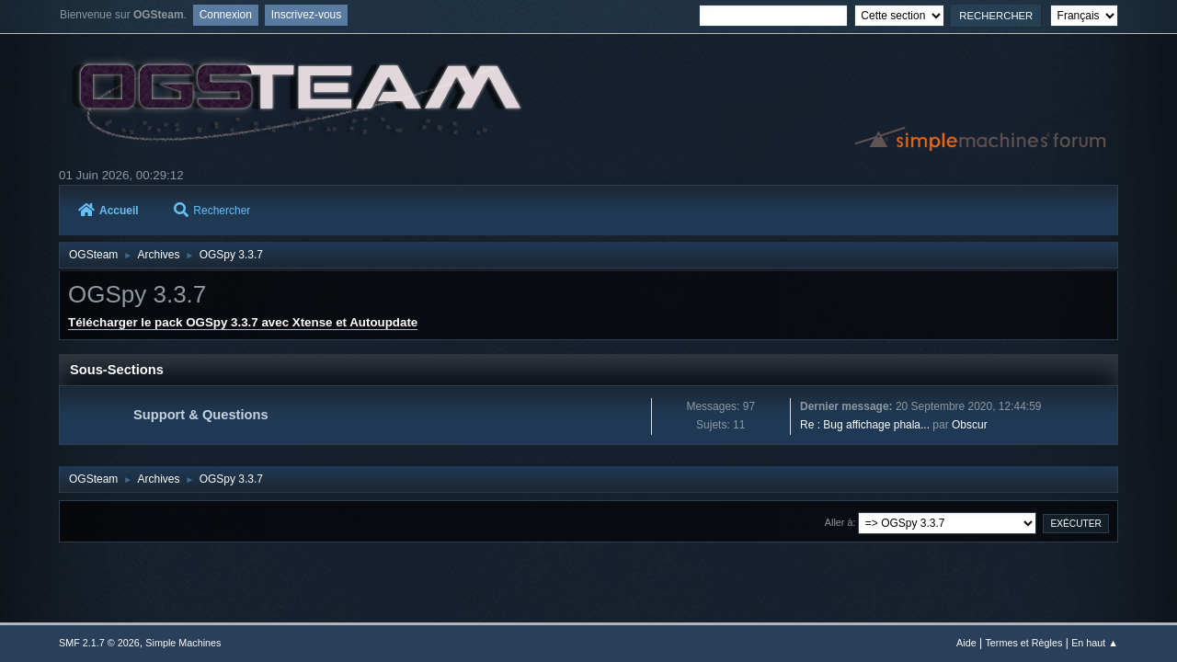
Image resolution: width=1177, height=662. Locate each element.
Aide (966, 642)
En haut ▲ (1094, 642)
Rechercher (212, 210)
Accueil (108, 210)
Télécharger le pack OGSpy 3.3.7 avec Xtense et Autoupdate (242, 322)
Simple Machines (183, 642)
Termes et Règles (1023, 642)
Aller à (839, 522)
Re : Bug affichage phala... (865, 424)
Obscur (970, 424)
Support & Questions (201, 414)
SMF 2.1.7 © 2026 (99, 642)
